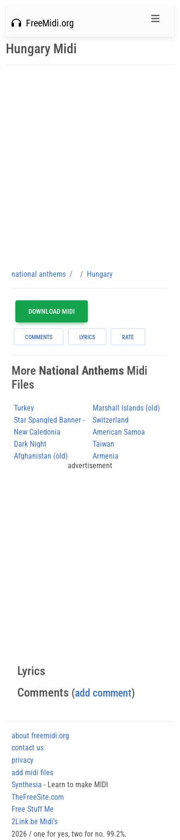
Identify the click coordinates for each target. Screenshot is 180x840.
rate (128, 337)
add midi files (32, 772)
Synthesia (27, 784)
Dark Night (30, 444)
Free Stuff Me (33, 809)
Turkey (24, 408)
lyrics (87, 337)
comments (38, 337)
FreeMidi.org (43, 23)
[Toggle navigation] (155, 21)
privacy (23, 760)
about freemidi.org (40, 735)
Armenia (106, 456)
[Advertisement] (90, 167)
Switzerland (111, 420)
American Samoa (119, 432)
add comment (103, 693)
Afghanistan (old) (41, 456)
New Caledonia (37, 432)
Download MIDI (51, 311)
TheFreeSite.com (38, 797)
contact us (28, 747)
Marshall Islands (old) (126, 408)
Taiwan (103, 444)
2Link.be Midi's (35, 821)
